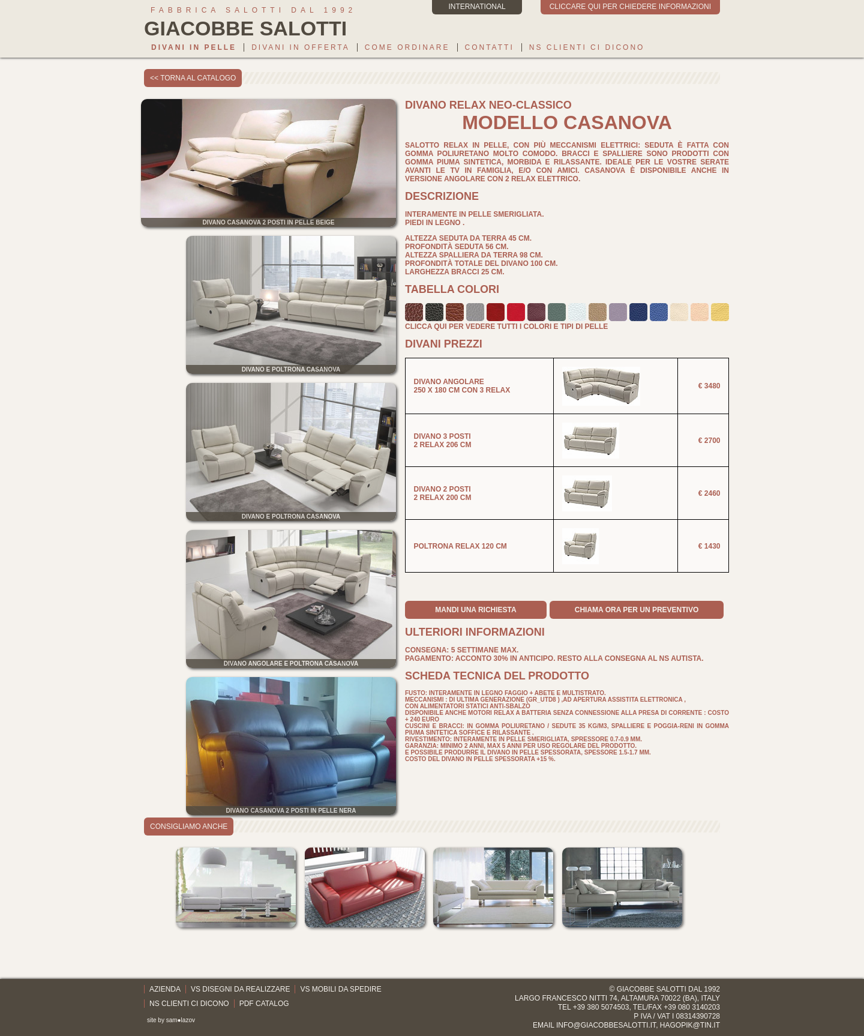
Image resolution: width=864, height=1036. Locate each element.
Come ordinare (407, 47)
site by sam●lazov (171, 1020)
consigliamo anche (188, 826)
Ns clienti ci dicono (587, 47)
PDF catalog (264, 1003)
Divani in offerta (300, 47)
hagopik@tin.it (690, 1025)
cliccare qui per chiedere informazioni (630, 6)
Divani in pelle (193, 47)
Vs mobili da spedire (340, 989)
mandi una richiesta (475, 610)
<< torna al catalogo (193, 78)
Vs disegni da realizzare (240, 989)
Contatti (489, 47)
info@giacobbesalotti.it (606, 1025)
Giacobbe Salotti (651, 989)
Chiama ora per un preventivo (636, 610)
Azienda (165, 989)
